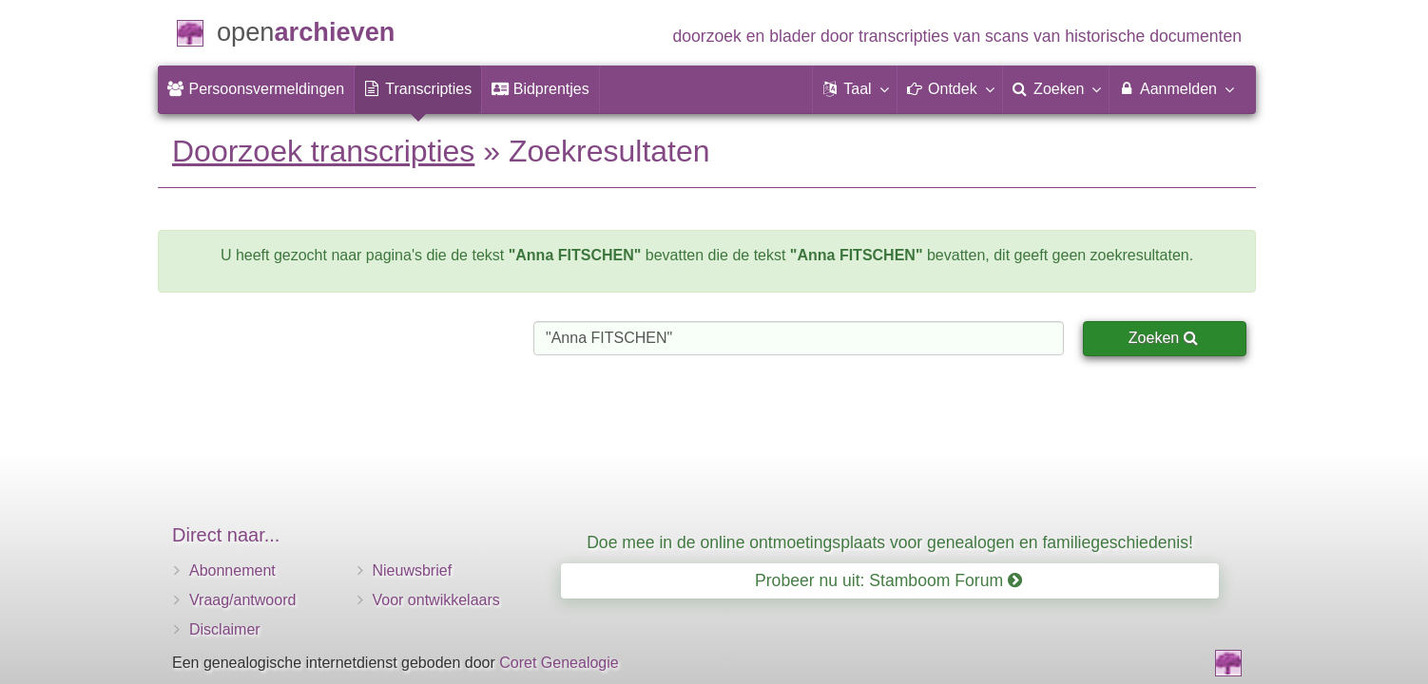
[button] (855, 89)
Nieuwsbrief (413, 570)
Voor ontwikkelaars (436, 600)
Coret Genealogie (558, 663)
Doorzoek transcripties (323, 151)
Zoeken (1163, 338)
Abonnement (232, 570)
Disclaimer (225, 629)
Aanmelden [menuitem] (1175, 88)
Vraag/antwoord (242, 600)
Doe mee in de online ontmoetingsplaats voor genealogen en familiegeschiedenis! (890, 542)
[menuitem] (256, 89)
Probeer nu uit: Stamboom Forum (888, 580)
